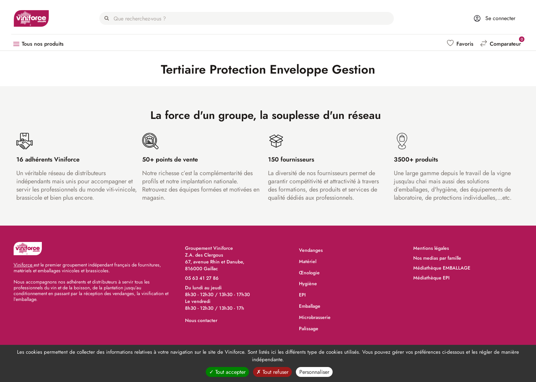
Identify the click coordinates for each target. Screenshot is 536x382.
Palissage (308, 328)
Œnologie (309, 272)
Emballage (309, 306)
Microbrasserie (315, 317)
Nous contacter (201, 320)
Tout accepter (227, 372)
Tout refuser (272, 372)
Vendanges (311, 250)
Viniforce (24, 264)
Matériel (307, 261)
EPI (302, 294)
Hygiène (308, 283)
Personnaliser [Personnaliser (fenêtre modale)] (314, 372)
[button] (460, 44)
